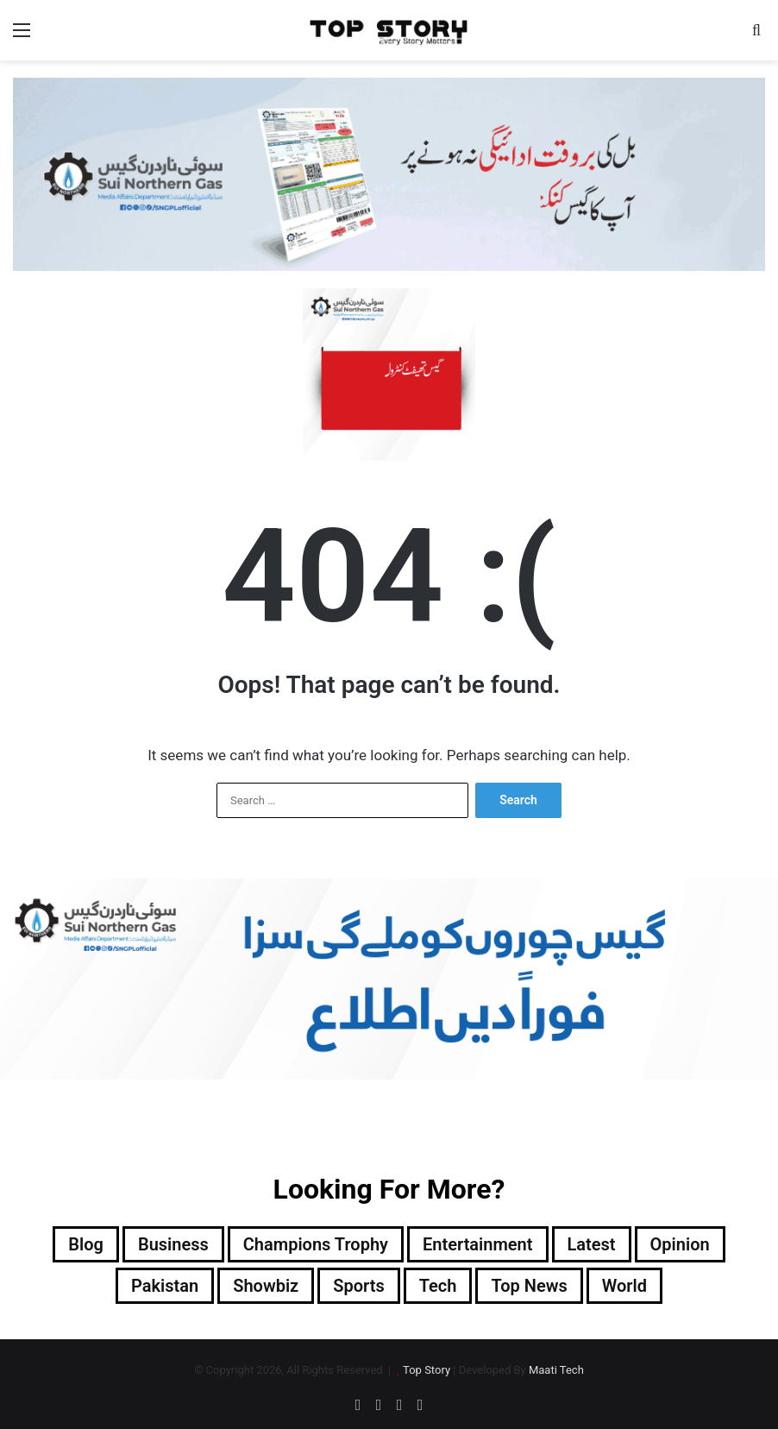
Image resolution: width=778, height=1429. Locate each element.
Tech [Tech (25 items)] (438, 1285)
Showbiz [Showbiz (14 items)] (265, 1285)
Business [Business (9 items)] (173, 1244)
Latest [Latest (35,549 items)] (592, 1244)
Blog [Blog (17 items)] (86, 1244)
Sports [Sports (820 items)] (358, 1285)
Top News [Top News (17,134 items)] (529, 1285)
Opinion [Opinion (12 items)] (680, 1244)
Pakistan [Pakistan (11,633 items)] (164, 1285)
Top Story (426, 1369)
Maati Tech (556, 1369)
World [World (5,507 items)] (624, 1285)
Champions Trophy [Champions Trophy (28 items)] (315, 1244)
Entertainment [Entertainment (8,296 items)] (477, 1244)
